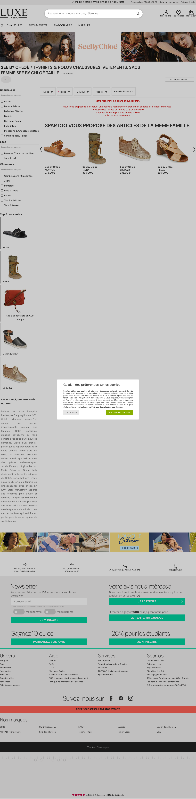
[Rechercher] (137, 13)
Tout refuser (71, 412)
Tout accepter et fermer (119, 412)
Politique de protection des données (107, 407)
